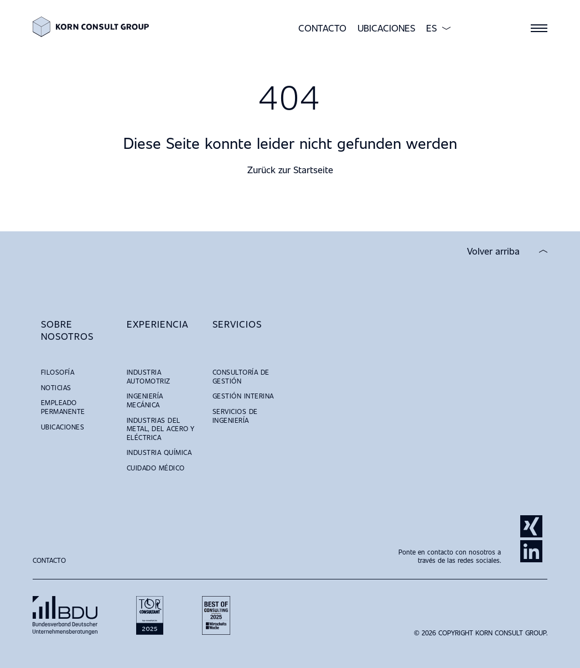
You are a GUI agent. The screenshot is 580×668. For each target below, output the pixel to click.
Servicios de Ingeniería (235, 415)
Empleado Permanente (63, 407)
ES (431, 28)
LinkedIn (531, 551)
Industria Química (159, 452)
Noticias (56, 387)
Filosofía (57, 371)
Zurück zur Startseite (290, 169)
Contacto (322, 28)
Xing (531, 526)
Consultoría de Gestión (241, 376)
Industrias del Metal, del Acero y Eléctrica (161, 429)
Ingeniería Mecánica (145, 400)
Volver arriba (493, 251)
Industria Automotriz (148, 376)
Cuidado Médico (156, 467)
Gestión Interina (243, 395)
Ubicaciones (386, 28)
